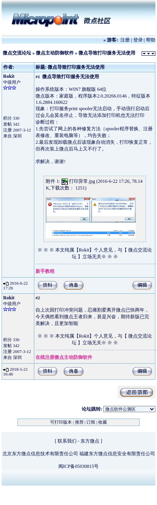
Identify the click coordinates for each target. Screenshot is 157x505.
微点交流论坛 (17, 53)
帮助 (150, 40)
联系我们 (67, 441)
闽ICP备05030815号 (78, 466)
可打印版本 (61, 422)
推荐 (79, 422)
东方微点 (89, 441)
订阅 (90, 422)
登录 (138, 40)
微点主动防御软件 (55, 53)
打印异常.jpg (82, 181)
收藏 (102, 422)
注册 (125, 40)
